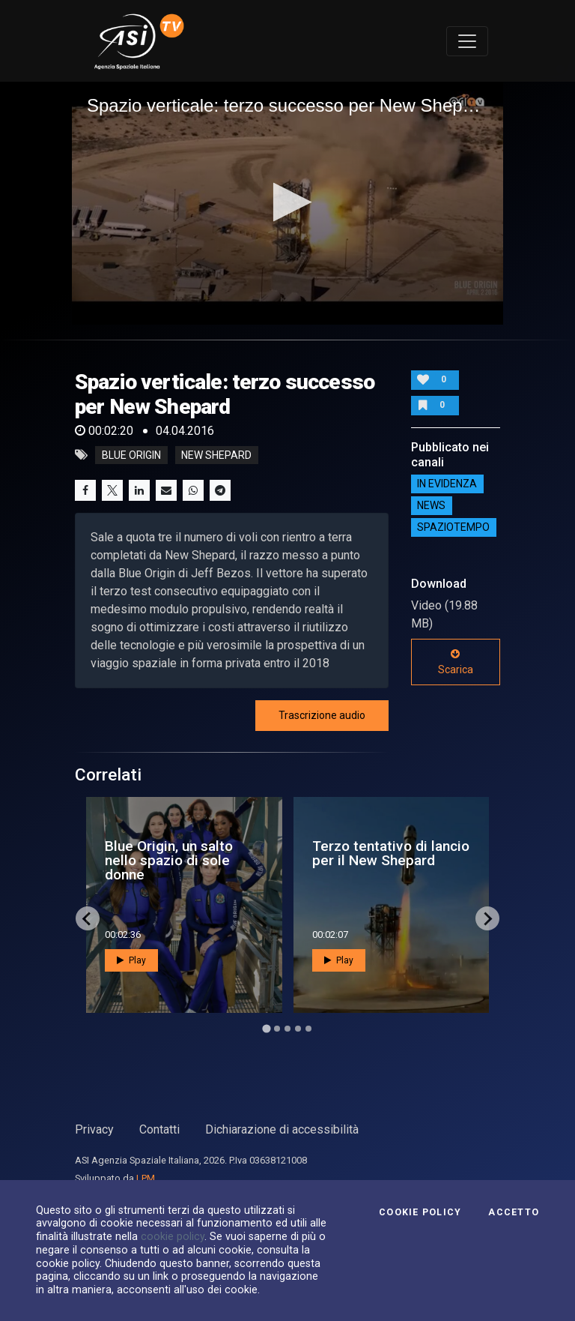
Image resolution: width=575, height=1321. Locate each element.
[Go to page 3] (287, 1029)
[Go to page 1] (266, 1029)
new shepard (216, 455)
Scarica (455, 662)
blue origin (131, 455)
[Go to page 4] (298, 1029)
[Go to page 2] (277, 1029)
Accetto (513, 1212)
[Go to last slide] (88, 918)
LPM (145, 1178)
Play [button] (131, 960)
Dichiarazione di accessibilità (282, 1129)
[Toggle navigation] (467, 41)
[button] (288, 202)
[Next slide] (487, 918)
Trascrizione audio (322, 715)
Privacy (94, 1129)
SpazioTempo (453, 528)
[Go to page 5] (308, 1029)
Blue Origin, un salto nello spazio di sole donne (169, 860)
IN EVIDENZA (447, 484)
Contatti (159, 1129)
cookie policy (172, 1236)
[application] (287, 203)
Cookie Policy (420, 1212)
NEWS (431, 506)
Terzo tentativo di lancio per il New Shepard (390, 853)
